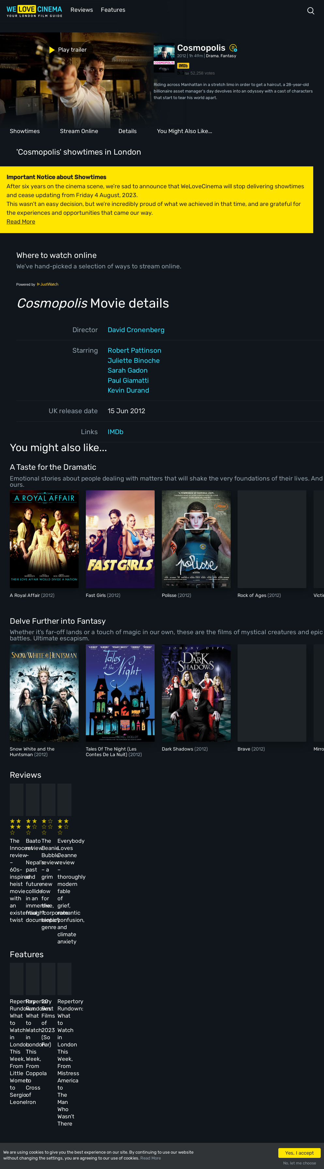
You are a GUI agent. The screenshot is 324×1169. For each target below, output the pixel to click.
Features (112, 9)
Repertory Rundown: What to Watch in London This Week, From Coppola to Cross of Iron (110, 954)
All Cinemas (107, 1028)
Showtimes (25, 130)
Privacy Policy (154, 1070)
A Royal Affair (25, 595)
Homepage (65, 1028)
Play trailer (29, 48)
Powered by (37, 284)
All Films (64, 1056)
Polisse (170, 595)
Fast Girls (96, 595)
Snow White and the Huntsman (32, 751)
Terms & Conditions (159, 1056)
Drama (212, 55)
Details (127, 130)
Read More (150, 1158)
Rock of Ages (253, 595)
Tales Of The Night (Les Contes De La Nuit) (111, 751)
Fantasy (228, 55)
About (145, 1028)
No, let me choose (299, 1163)
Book (60, 1042)
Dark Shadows (178, 748)
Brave (245, 748)
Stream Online (79, 130)
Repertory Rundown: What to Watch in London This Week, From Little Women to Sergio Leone (38, 954)
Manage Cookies (155, 1084)
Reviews (80, 9)
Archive (147, 1042)
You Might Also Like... (184, 130)
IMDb (115, 431)
